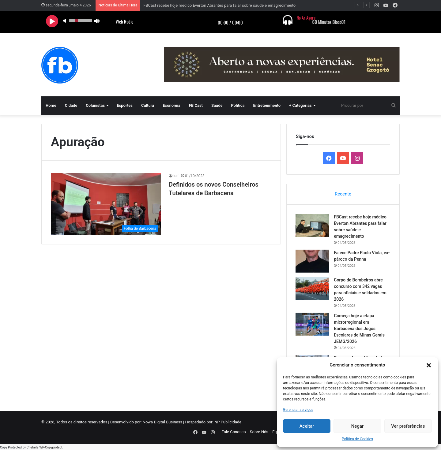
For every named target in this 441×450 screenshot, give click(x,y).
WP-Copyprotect (50, 447)
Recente (343, 194)
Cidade (71, 105)
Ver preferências (408, 426)
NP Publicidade (227, 422)
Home (51, 105)
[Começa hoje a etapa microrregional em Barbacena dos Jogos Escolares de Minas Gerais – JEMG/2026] (313, 324)
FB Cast (196, 105)
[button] (429, 365)
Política (237, 105)
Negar (357, 426)
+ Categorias (300, 105)
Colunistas (95, 105)
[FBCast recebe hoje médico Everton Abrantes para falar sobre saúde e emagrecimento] (313, 225)
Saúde (217, 105)
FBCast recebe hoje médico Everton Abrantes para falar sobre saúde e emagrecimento (219, 5)
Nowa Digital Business (162, 422)
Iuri (176, 176)
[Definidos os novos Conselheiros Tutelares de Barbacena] (106, 204)
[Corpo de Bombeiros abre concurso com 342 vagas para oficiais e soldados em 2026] (313, 288)
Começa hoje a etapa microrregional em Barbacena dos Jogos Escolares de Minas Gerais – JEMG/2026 (361, 328)
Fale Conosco (234, 432)
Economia (171, 105)
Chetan (31, 447)
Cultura (147, 105)
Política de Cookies (357, 439)
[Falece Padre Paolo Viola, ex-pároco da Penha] (313, 261)
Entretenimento (267, 105)
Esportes (125, 105)
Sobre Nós (259, 432)
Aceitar (307, 426)
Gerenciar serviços (298, 409)
